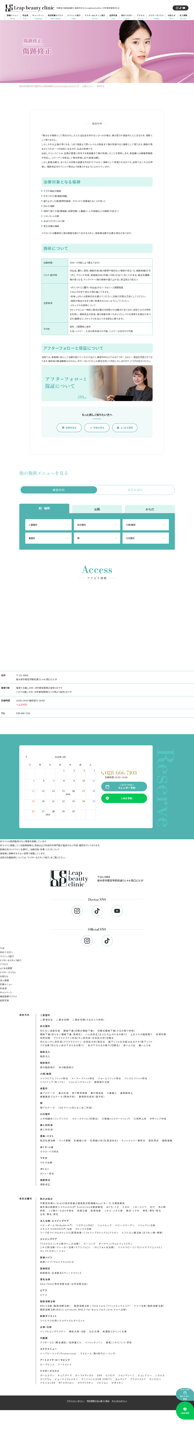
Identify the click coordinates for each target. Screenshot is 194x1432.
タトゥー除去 (47, 1173)
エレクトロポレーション (53, 1250)
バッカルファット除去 (136, 1078)
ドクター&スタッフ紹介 (38, 857)
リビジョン (103, 1382)
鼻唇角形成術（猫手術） (92, 1096)
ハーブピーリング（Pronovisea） (59, 1353)
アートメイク (65, 1364)
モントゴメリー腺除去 (134, 1140)
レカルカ (160, 1375)
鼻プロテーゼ (48, 1092)
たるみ (126, 1206)
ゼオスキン (118, 1382)
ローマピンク (48, 1364)
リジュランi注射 (147, 1225)
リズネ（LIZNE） (85, 1225)
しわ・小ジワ (140, 1206)
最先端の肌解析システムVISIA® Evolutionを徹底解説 (72, 1206)
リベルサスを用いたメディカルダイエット (62, 1320)
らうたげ (111, 1375)
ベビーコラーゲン (125, 1225)
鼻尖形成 (64, 1092)
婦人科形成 (46, 1129)
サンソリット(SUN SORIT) (97, 1379)
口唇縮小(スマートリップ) (117, 1118)
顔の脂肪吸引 (48, 1067)
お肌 (97, 509)
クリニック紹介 (7, 956)
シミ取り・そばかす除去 (61, 1210)
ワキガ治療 (46, 1162)
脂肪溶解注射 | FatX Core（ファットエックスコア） (103, 1305)
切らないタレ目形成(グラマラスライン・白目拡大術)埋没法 (73, 1041)
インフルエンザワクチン (53, 1331)
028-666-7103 (23, 713)
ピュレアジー (145, 1375)
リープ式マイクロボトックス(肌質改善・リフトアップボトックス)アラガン (80, 1232)
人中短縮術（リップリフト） (55, 1118)
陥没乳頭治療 (48, 1140)
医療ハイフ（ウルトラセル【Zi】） (57, 1261)
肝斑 (43, 1210)
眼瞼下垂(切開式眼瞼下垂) (79, 1030)
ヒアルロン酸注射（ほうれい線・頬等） (142, 1232)
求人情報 (4, 980)
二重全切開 (63, 1019)
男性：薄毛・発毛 (152, 1210)
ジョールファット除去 (110, 1078)
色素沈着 (82, 1210)
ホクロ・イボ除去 (49, 1151)
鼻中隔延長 (97, 1092)
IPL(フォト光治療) (105, 1247)
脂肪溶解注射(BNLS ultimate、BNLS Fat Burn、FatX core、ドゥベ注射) (83, 1309)
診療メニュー (6, 984)
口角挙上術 (140, 1118)
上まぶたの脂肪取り (142, 1034)
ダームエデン (48, 1375)
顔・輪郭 (44, 508)
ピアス (43, 1294)
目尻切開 (45, 1037)
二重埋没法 (47, 1019)
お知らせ (4, 976)
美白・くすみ (133, 1210)
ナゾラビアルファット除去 (54, 1078)
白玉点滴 (94, 1331)
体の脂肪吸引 (66, 1067)
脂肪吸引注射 (102, 1081)
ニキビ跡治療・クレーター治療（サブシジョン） (66, 1247)
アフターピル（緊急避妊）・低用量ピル (61, 1342)
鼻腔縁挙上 (127, 1092)
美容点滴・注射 (78, 1331)
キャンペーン (6, 992)
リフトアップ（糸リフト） (53, 1081)
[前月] (26, 757)
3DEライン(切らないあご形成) (75, 1107)
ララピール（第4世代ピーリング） (98, 1353)
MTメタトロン (67, 1382)
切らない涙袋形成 (50, 1030)
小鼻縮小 (112, 1092)
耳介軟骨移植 (80, 1092)
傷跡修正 (45, 1184)
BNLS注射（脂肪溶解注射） (56, 1305)
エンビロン (155, 1379)
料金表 (3, 988)
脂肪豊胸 (167, 1140)
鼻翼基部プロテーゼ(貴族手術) (58, 1096)
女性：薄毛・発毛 (49, 1214)
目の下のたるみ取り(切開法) (104, 1045)
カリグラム (46, 1379)
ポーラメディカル (85, 1375)
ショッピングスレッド (80, 1081)
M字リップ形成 (158, 1118)
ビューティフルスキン (67, 1379)
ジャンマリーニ (126, 1375)
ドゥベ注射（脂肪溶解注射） (150, 1305)
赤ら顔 (162, 1206)
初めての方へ (6, 952)
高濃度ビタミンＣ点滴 (115, 1331)
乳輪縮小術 (81, 1140)
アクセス (4, 964)
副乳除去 (154, 1140)
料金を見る (97, 427)
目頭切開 (161, 1034)
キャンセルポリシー (119, 1401)
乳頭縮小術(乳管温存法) (104, 1140)
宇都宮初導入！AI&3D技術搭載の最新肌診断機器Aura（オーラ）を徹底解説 (83, 1203)
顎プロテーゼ (48, 1107)
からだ (150, 509)
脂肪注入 (45, 1056)
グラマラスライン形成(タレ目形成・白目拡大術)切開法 (84, 1037)
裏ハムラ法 (145, 1045)
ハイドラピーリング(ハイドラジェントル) (140, 1247)
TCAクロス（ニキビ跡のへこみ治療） (60, 1243)
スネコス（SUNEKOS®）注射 (56, 1228)
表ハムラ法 (129, 1045)
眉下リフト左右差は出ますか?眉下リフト (131, 1041)
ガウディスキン (85, 1382)
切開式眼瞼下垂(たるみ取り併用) (116, 1030)
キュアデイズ (65, 1375)
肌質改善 (96, 1210)
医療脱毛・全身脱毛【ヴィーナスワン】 (61, 1272)
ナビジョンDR (48, 1382)
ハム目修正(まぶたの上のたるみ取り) (106, 1034)
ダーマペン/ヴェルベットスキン (116, 1243)
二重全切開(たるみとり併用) (88, 1019)
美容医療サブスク (8, 996)
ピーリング (90, 1243)
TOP (2, 948)
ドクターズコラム (8, 972)
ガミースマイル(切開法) (86, 1118)
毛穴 (153, 1206)
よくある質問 (125, 427)
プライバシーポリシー (76, 1401)
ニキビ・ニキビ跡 (114, 1210)
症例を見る (69, 427)
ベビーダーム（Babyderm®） (57, 1225)
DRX (100, 1375)
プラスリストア (138, 1379)
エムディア (121, 1379)
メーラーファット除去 (83, 1078)
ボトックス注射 (84, 1228)
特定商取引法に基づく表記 (98, 1401)
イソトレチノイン (94, 1342)
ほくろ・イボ (113, 1206)
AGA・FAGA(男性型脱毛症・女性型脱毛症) (64, 1283)
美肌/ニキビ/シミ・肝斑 (119, 1342)
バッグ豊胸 (65, 1140)
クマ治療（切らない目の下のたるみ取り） (63, 1045)
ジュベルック (105, 1225)
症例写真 (4, 1000)
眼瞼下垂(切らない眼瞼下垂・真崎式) (61, 1034)
